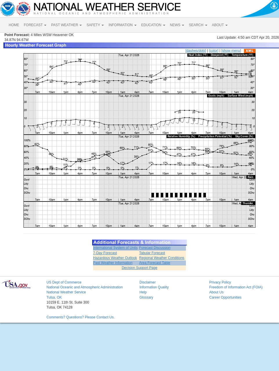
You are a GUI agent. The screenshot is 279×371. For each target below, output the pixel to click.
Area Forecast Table (154, 263)
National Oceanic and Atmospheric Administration (84, 287)
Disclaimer (148, 282)
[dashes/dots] (195, 51)
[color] (213, 51)
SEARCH (198, 25)
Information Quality (154, 287)
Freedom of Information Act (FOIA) (235, 287)
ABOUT (220, 25)
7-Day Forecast (105, 253)
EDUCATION (153, 25)
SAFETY (95, 25)
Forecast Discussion (155, 248)
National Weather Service (66, 292)
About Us (216, 292)
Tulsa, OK (54, 297)
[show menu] (231, 51)
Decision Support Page (139, 268)
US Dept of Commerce (63, 282)
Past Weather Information (113, 263)
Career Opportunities (225, 297)
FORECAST (35, 25)
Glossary (146, 297)
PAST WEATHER (66, 25)
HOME (14, 25)
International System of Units (115, 248)
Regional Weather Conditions (161, 258)
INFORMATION (122, 25)
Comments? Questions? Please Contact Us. (80, 317)
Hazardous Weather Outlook (115, 258)
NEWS (177, 25)
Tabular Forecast (152, 253)
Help (143, 292)
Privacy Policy (220, 282)
